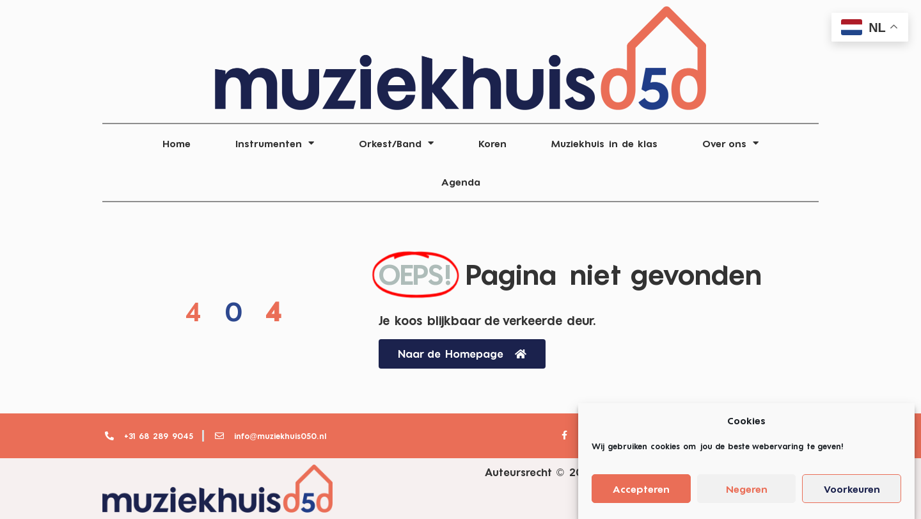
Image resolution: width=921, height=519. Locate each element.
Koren (492, 143)
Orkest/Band (396, 143)
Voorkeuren (852, 494)
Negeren (746, 494)
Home (176, 143)
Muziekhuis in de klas (604, 143)
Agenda (460, 182)
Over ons (730, 143)
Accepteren (641, 494)
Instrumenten (274, 143)
